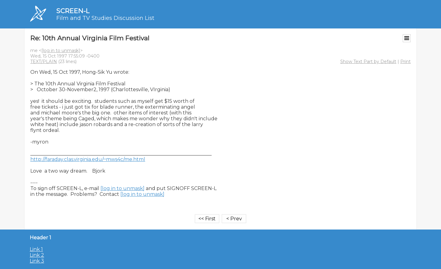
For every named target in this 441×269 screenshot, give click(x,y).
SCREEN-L (72, 11)
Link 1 (36, 249)
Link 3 (37, 261)
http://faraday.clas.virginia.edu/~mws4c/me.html (87, 159)
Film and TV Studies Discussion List (105, 18)
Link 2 (37, 255)
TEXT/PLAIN (43, 61)
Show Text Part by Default (368, 61)
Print (405, 61)
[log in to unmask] (60, 50)
